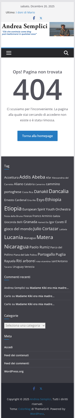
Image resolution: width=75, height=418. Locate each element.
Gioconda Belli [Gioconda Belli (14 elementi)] (13, 222)
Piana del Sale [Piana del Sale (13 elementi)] (21, 254)
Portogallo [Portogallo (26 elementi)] (46, 254)
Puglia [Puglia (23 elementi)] (61, 254)
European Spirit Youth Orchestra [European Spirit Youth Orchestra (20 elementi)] (46, 209)
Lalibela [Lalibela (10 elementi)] (63, 229)
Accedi (8, 347)
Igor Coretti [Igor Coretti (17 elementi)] (56, 222)
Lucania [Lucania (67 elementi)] (13, 237)
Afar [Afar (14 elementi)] (48, 177)
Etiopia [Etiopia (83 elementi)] (13, 208)
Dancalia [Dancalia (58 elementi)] (58, 191)
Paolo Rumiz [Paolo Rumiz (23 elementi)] (39, 247)
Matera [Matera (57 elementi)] (45, 237)
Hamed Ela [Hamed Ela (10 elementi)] (43, 222)
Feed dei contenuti (16, 355)
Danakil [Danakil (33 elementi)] (41, 191)
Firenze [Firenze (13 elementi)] (28, 216)
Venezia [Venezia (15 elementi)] (29, 267)
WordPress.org (14, 371)
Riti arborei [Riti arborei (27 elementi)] (25, 260)
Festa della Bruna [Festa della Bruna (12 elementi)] (13, 216)
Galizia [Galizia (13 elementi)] (56, 216)
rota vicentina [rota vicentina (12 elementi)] (43, 261)
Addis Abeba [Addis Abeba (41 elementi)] (32, 177)
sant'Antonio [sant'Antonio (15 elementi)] (59, 261)
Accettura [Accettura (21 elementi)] (11, 177)
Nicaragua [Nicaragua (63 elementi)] (16, 246)
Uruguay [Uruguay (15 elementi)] (18, 267)
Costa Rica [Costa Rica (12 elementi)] (27, 192)
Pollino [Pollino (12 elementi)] (33, 254)
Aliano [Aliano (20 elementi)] (18, 184)
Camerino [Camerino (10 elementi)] (40, 184)
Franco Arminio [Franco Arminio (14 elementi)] (42, 216)
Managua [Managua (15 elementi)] (30, 238)
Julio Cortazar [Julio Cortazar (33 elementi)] (46, 228)
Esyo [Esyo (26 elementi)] (40, 199)
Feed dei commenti (16, 363)
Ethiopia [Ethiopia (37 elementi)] (53, 199)
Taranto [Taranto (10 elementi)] (8, 267)
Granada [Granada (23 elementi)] (30, 221)
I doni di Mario (25, 12)
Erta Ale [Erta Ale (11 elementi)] (31, 200)
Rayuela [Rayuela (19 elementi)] (9, 261)
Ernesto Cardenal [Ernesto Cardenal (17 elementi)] (15, 200)
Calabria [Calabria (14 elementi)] (29, 184)
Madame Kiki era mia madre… (49, 288)
